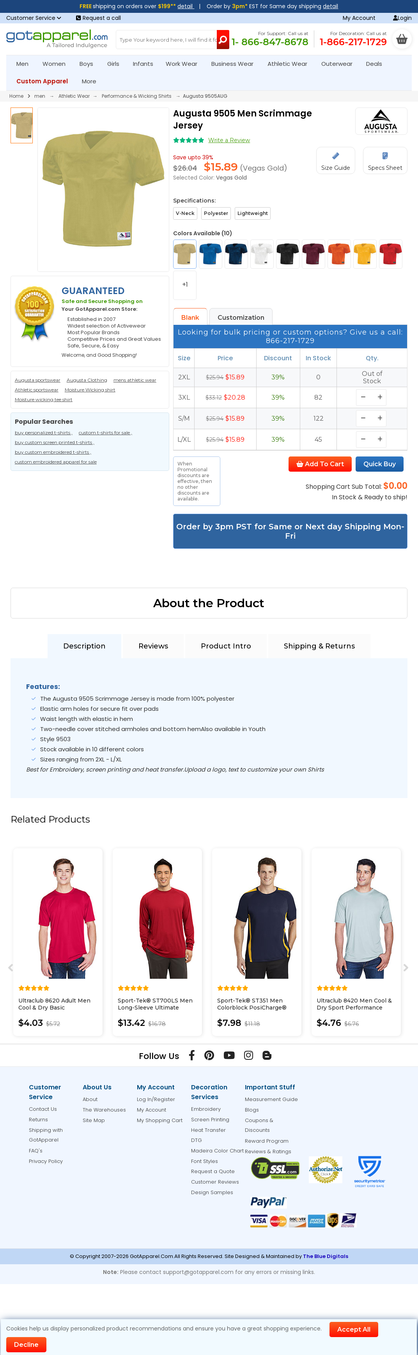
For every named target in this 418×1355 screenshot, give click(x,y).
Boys (90, 64)
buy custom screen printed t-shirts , (54, 442)
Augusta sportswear (37, 380)
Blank (190, 317)
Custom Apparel (45, 81)
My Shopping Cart (159, 1120)
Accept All (353, 1329)
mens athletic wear (134, 380)
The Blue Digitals (325, 1256)
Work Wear (185, 64)
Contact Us (43, 1109)
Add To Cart (320, 464)
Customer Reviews (215, 1182)
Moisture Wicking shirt (90, 390)
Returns (38, 1119)
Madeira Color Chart (217, 1150)
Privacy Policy (46, 1161)
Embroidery (206, 1109)
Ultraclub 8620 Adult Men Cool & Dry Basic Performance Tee (54, 1007)
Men (25, 64)
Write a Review (229, 140)
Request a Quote (213, 1171)
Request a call (98, 18)
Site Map (94, 1120)
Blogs (252, 1110)
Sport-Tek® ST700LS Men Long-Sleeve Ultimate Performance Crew (155, 1007)
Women (57, 64)
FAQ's (36, 1150)
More (92, 81)
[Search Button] (223, 39)
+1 (185, 284)
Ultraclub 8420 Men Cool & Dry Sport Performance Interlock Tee (354, 1007)
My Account (359, 18)
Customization (241, 317)
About (90, 1099)
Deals (374, 64)
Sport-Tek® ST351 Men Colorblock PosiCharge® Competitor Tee (252, 1007)
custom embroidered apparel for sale (56, 462)
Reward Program (267, 1141)
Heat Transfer (208, 1130)
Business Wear (235, 64)
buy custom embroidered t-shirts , (53, 452)
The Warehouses (104, 1110)
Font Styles (204, 1161)
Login (402, 18)
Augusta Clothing (87, 380)
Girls (116, 64)
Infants (145, 64)
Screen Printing (210, 1119)
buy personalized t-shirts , (44, 432)
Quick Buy (379, 464)
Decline (26, 1344)
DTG (196, 1140)
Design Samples (212, 1192)
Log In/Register (156, 1099)
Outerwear (340, 64)
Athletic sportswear (36, 390)
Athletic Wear (290, 64)
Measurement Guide (271, 1099)
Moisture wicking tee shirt (44, 399)
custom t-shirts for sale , (105, 432)
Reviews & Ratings (268, 1151)
